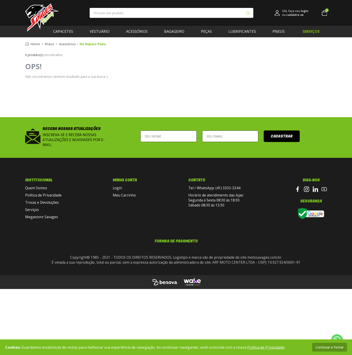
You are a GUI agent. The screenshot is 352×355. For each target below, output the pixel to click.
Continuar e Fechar (330, 347)
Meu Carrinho (124, 250)
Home (32, 99)
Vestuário (101, 31)
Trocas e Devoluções (42, 257)
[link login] (291, 13)
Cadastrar (282, 191)
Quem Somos (36, 242)
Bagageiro (176, 31)
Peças (208, 31)
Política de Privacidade (43, 250)
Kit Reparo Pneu (93, 99)
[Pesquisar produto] (248, 13)
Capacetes (65, 31)
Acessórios (138, 31)
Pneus (280, 31)
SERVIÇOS (311, 31)
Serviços (32, 264)
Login (117, 242)
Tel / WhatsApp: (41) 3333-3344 (214, 242)
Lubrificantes (244, 31)
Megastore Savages (41, 271)
